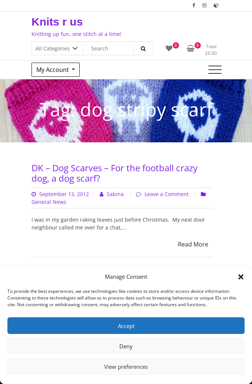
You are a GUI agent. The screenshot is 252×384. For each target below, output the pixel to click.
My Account (53, 70)
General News (49, 201)
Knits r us (57, 22)
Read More (193, 244)
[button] (241, 276)
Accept (126, 326)
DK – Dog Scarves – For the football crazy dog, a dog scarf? (115, 173)
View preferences (126, 366)
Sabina (112, 194)
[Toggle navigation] (215, 69)
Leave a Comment (167, 194)
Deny (126, 346)
